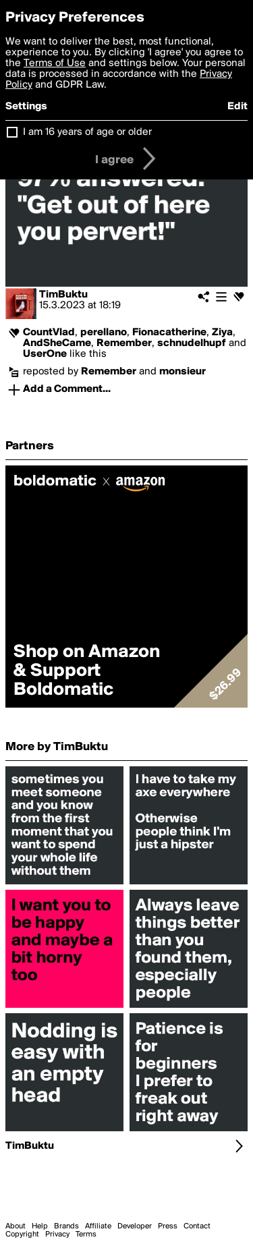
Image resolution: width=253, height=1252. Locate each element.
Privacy (57, 1234)
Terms (86, 1234)
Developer (134, 1226)
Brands (66, 1226)
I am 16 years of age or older (87, 132)
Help (40, 1226)
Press (167, 1226)
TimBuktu (63, 294)
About (15, 1226)
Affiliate (98, 1226)
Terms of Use (55, 63)
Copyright (22, 1234)
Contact (197, 1226)
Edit (237, 106)
